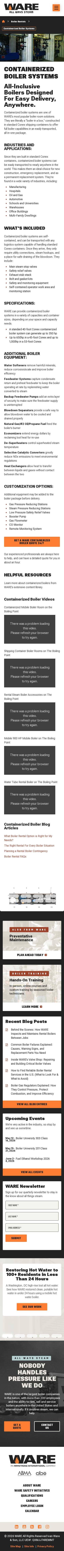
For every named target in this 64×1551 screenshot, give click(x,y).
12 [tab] (51, 897)
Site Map (15, 1546)
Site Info (29, 1546)
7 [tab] (38, 892)
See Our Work (32, 1307)
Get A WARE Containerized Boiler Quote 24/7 (32, 542)
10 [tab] (26, 897)
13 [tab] (14, 902)
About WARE (32, 1485)
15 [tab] (39, 902)
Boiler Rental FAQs (15, 856)
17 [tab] (14, 906)
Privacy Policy (45, 1546)
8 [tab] (51, 892)
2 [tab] (26, 887)
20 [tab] (52, 906)
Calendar (32, 1511)
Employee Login (32, 1506)
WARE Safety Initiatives (32, 1490)
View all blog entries (32, 1104)
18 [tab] (26, 906)
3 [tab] (38, 887)
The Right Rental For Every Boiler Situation (29, 845)
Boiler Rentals (18, 22)
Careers (32, 1501)
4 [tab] (44, 1337)
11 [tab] (38, 897)
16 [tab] (51, 902)
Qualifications (32, 1495)
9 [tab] (14, 897)
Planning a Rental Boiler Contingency (26, 851)
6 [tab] (26, 892)
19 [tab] (39, 906)
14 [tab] (26, 902)
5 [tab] (14, 892)
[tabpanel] (32, 1291)
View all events (32, 1172)
